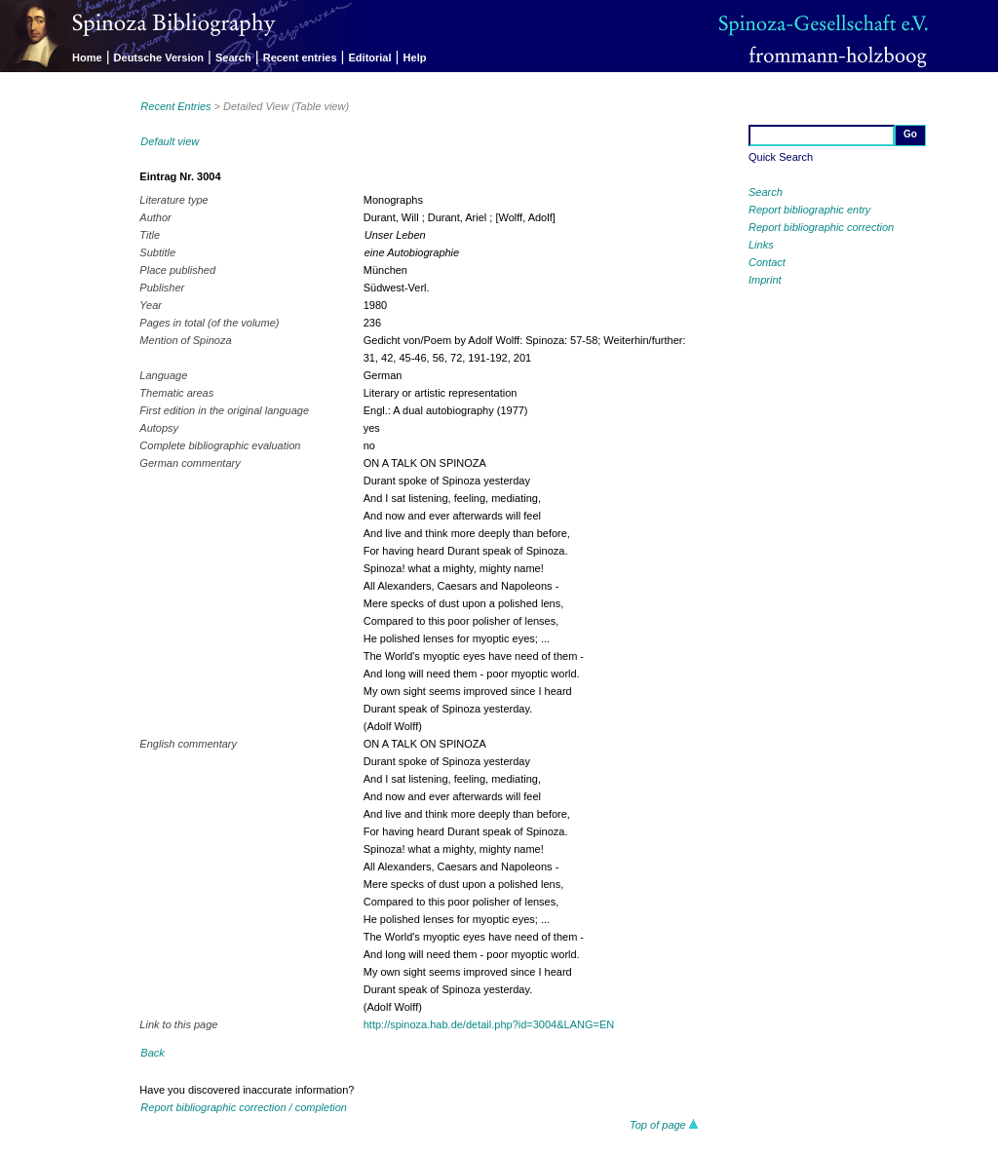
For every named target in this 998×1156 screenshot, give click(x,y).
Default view (169, 141)
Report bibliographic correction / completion (243, 1107)
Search (233, 57)
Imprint (765, 280)
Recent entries (300, 57)
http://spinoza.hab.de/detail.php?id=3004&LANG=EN (489, 1024)
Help (415, 57)
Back (152, 1053)
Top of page (664, 1125)
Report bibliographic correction (821, 227)
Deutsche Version (159, 57)
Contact (767, 262)
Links (761, 244)
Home (87, 57)
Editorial (370, 57)
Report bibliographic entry (809, 209)
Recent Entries (175, 106)
